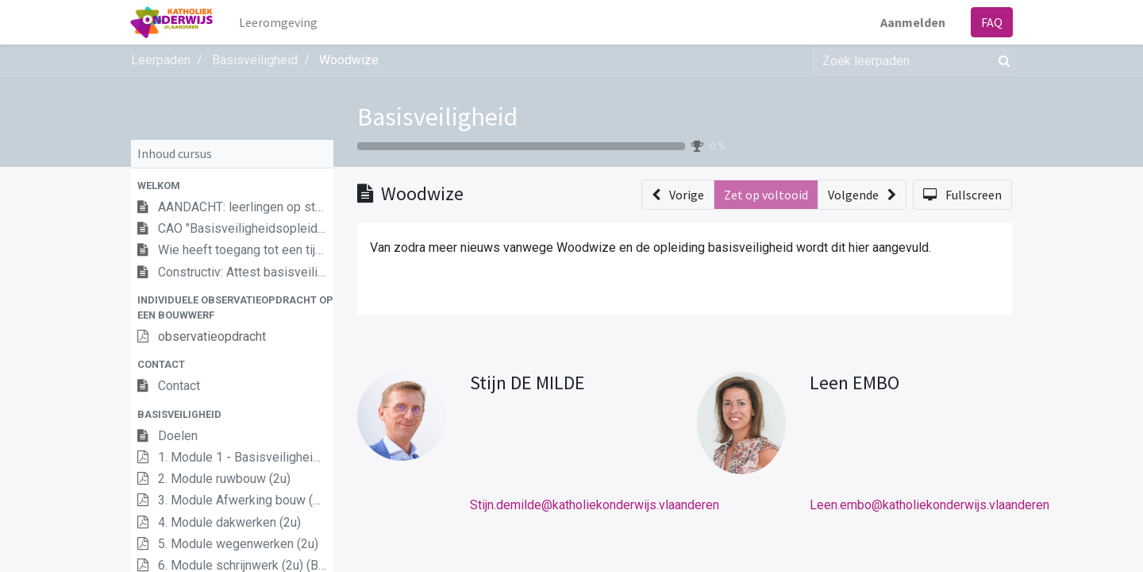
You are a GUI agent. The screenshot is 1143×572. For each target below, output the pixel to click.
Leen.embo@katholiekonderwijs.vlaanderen (929, 504)
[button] (232, 185)
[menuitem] (279, 22)
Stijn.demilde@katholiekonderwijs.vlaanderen (594, 504)
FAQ (991, 22)
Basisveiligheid (437, 117)
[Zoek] (1001, 60)
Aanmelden (912, 22)
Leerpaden (160, 60)
